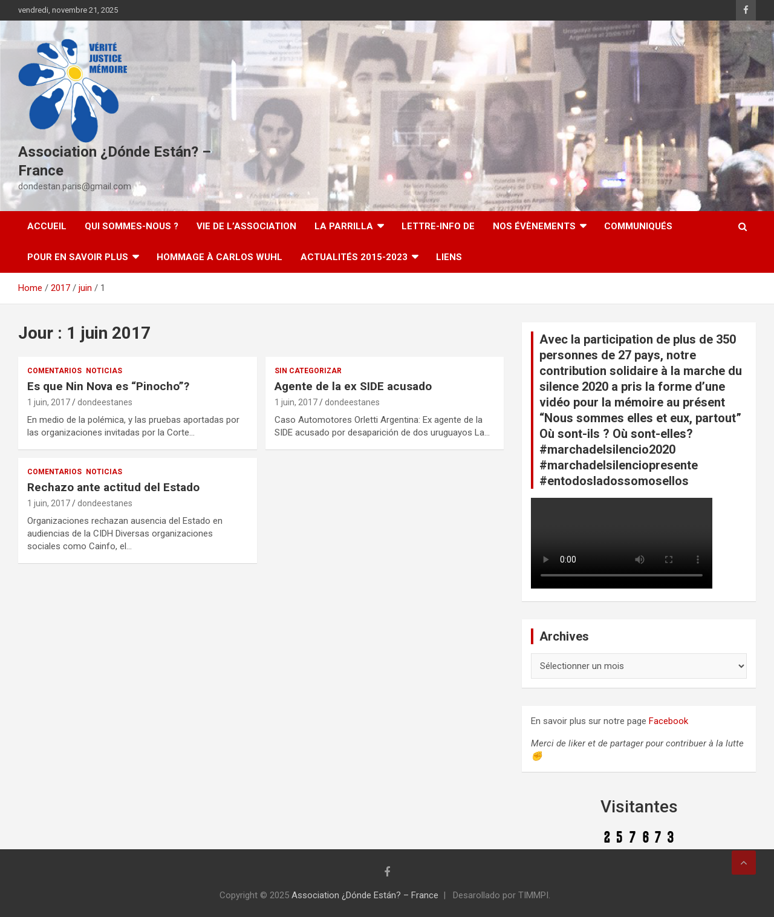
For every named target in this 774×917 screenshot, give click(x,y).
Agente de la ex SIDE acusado (353, 386)
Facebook (668, 721)
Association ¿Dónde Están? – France (364, 895)
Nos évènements (534, 226)
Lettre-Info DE (438, 226)
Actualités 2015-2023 (354, 257)
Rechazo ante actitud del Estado (113, 487)
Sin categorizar (308, 371)
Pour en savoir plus (77, 257)
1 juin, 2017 (48, 402)
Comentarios (54, 371)
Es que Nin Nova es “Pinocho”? (108, 386)
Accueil (47, 226)
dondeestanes (104, 402)
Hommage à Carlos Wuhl (219, 257)
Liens (449, 257)
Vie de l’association (246, 226)
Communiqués (638, 226)
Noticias (104, 371)
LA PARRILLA (343, 226)
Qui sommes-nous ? (131, 226)
